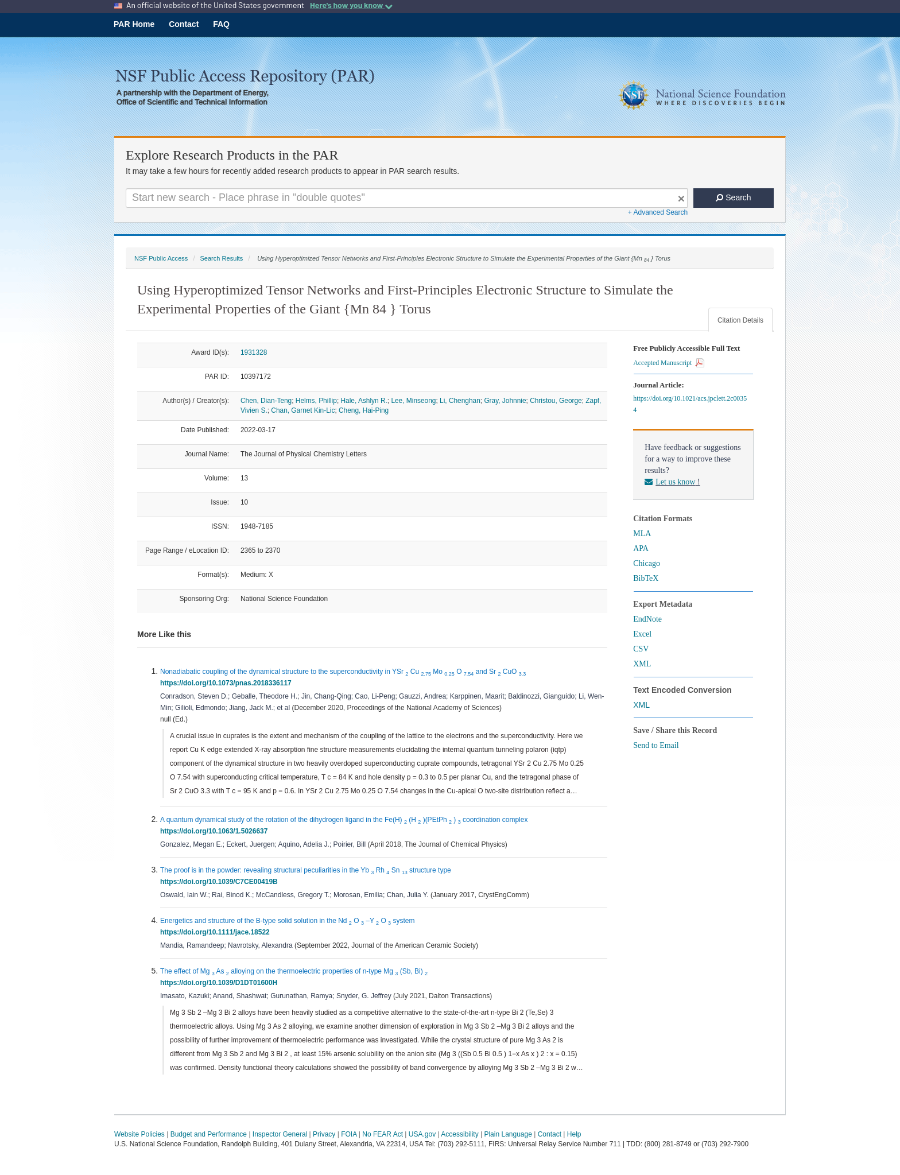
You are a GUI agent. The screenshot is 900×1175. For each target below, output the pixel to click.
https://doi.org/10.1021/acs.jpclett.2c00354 (690, 404)
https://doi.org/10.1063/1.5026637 (215, 831)
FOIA (348, 1134)
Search (733, 197)
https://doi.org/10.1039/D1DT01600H (220, 983)
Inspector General (280, 1134)
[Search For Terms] (407, 198)
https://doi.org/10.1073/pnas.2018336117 (227, 683)
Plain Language (508, 1134)
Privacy (324, 1134)
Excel (642, 634)
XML (642, 664)
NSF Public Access (161, 258)
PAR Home (134, 24)
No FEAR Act (382, 1134)
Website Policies (139, 1134)
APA (641, 548)
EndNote (647, 619)
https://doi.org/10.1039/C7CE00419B (220, 882)
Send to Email (655, 745)
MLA (642, 533)
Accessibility (459, 1134)
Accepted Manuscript (668, 363)
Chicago (646, 563)
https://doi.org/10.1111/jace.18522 (216, 932)
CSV (641, 649)
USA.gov (422, 1134)
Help (574, 1134)
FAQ (221, 24)
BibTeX (645, 578)
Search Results (221, 258)
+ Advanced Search (658, 212)
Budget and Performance (208, 1134)
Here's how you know (351, 5)
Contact (184, 24)
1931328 (253, 352)
